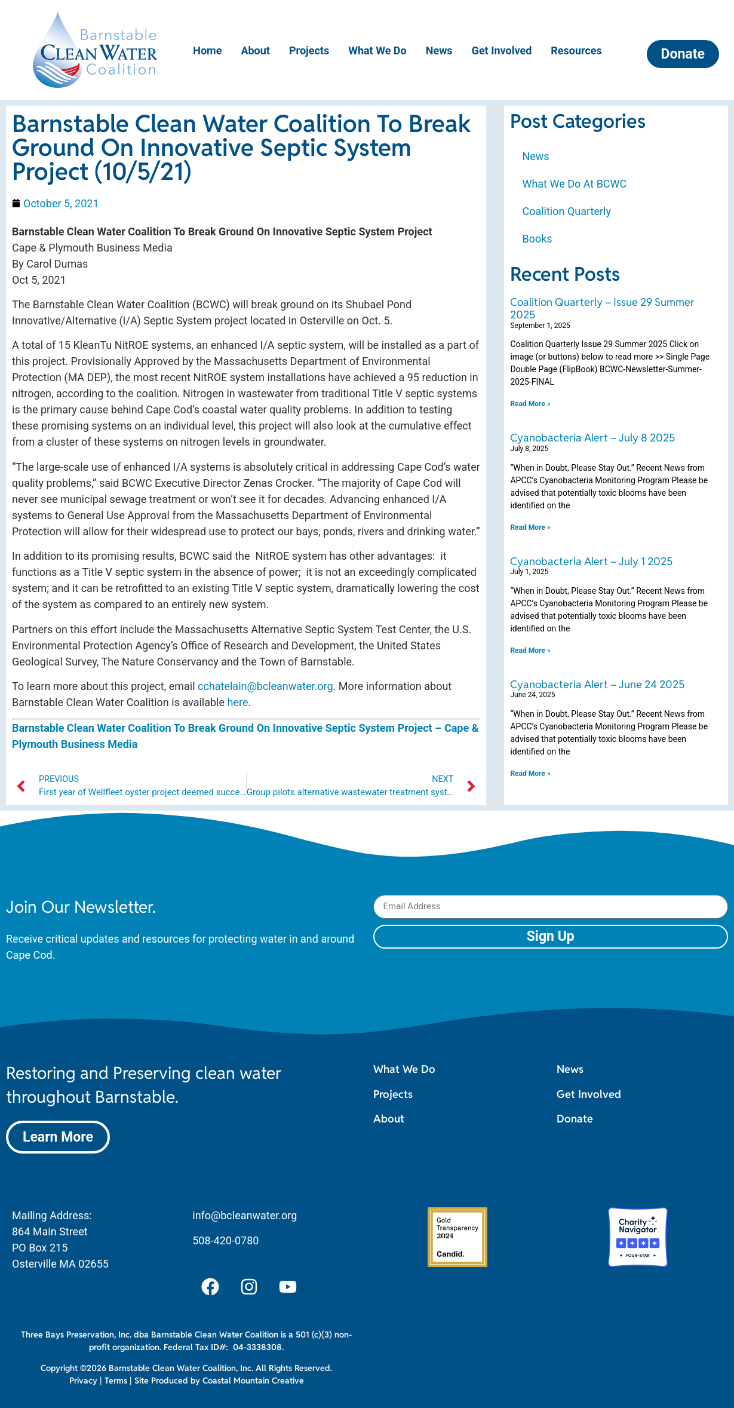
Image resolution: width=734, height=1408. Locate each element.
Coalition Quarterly (566, 211)
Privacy (83, 1380)
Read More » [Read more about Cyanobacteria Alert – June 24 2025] (530, 773)
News (439, 50)
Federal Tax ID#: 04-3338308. (224, 1347)
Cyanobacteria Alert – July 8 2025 (592, 437)
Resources (576, 50)
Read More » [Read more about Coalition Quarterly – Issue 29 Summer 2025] (530, 404)
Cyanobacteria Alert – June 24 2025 (597, 684)
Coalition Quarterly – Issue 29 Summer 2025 (602, 308)
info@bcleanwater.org (244, 1215)
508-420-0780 (225, 1240)
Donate (575, 1118)
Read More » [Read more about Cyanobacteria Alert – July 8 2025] (530, 527)
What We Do (377, 50)
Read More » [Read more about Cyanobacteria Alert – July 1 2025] (530, 650)
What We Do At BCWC (574, 183)
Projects (309, 50)
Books (537, 238)
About (255, 50)
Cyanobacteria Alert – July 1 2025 (591, 561)
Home (207, 50)
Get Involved (502, 50)
